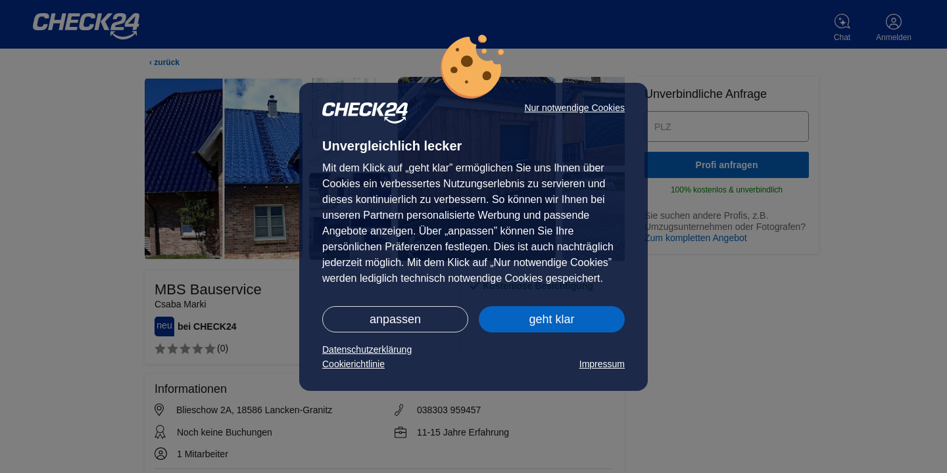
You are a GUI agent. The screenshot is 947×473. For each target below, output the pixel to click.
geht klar (551, 319)
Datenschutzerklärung (367, 349)
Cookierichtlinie (353, 364)
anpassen (395, 319)
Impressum (602, 364)
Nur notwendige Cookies (574, 107)
